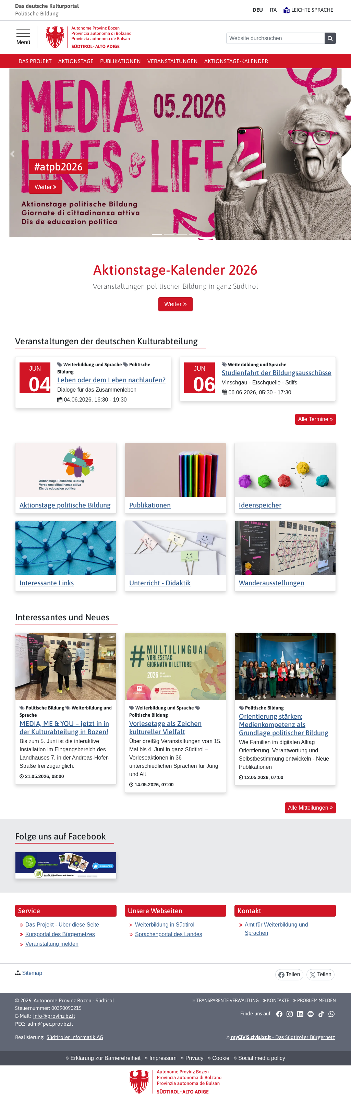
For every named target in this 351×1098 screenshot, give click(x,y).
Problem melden (314, 1000)
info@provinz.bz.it (54, 1016)
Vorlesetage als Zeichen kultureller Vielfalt (165, 727)
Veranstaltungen (172, 61)
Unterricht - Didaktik (160, 583)
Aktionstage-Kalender (236, 61)
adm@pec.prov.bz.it (50, 1024)
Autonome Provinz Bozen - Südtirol (74, 1000)
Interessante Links (47, 583)
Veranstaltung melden (51, 944)
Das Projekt (35, 61)
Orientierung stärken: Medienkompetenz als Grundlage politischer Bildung (283, 724)
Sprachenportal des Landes (168, 934)
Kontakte (276, 1000)
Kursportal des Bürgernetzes (60, 934)
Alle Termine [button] (315, 419)
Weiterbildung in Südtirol (164, 925)
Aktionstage (76, 61)
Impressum (161, 1058)
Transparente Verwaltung (226, 1000)
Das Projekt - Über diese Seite (62, 925)
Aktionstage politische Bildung (65, 505)
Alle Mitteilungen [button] (310, 808)
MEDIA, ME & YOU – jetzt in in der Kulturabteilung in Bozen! (64, 727)
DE (258, 10)
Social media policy (259, 1058)
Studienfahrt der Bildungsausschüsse (276, 373)
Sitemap (32, 973)
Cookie (218, 1058)
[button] (12, 154)
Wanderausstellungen (271, 583)
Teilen (289, 974)
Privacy (192, 1058)
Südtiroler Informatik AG (75, 1037)
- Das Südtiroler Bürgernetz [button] (281, 1037)
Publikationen (120, 61)
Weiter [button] (46, 186)
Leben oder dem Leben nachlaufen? (111, 380)
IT (273, 10)
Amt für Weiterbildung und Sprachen (276, 929)
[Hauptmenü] (23, 37)
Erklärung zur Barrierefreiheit (103, 1058)
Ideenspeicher (260, 505)
